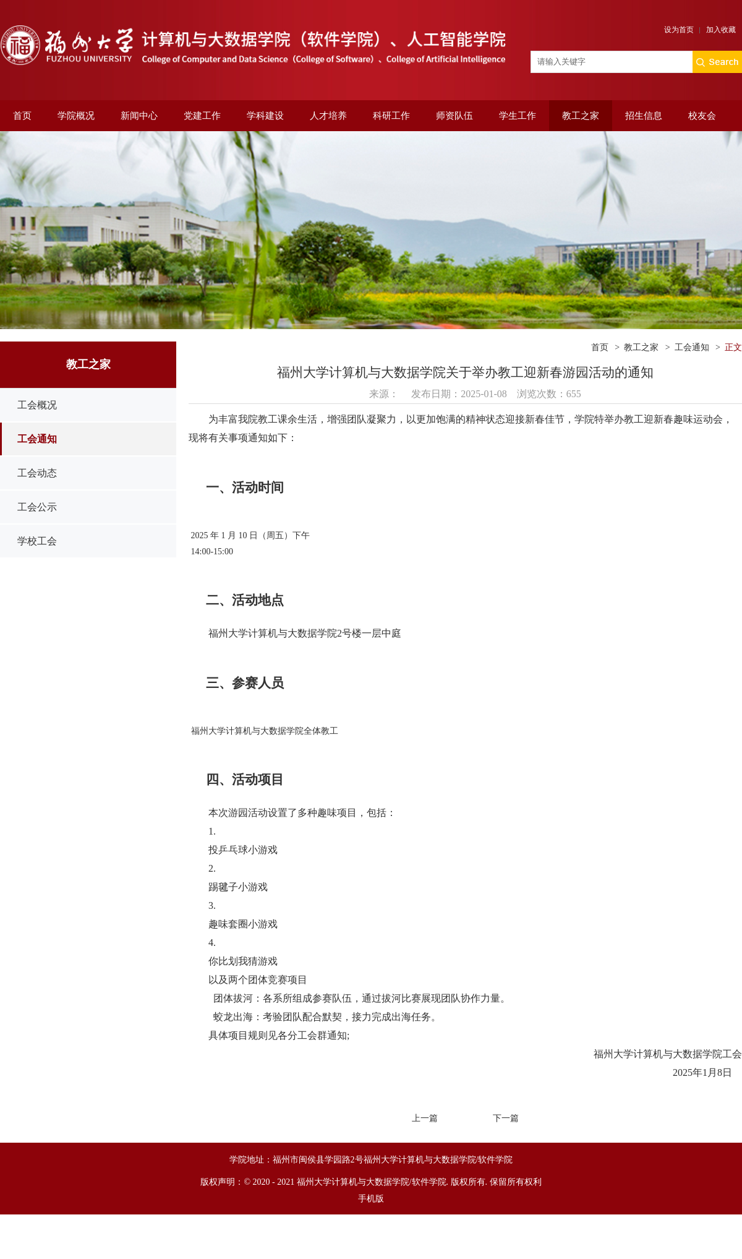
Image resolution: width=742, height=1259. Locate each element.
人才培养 (328, 116)
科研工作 (391, 116)
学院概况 (76, 116)
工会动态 (37, 473)
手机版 (371, 1198)
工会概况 (37, 405)
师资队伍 (454, 116)
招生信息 (643, 116)
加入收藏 (721, 29)
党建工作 (202, 116)
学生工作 (517, 116)
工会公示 (37, 507)
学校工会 (37, 541)
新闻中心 (139, 116)
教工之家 (580, 116)
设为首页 (679, 29)
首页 (22, 116)
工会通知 (37, 439)
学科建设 (265, 116)
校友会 (702, 116)
